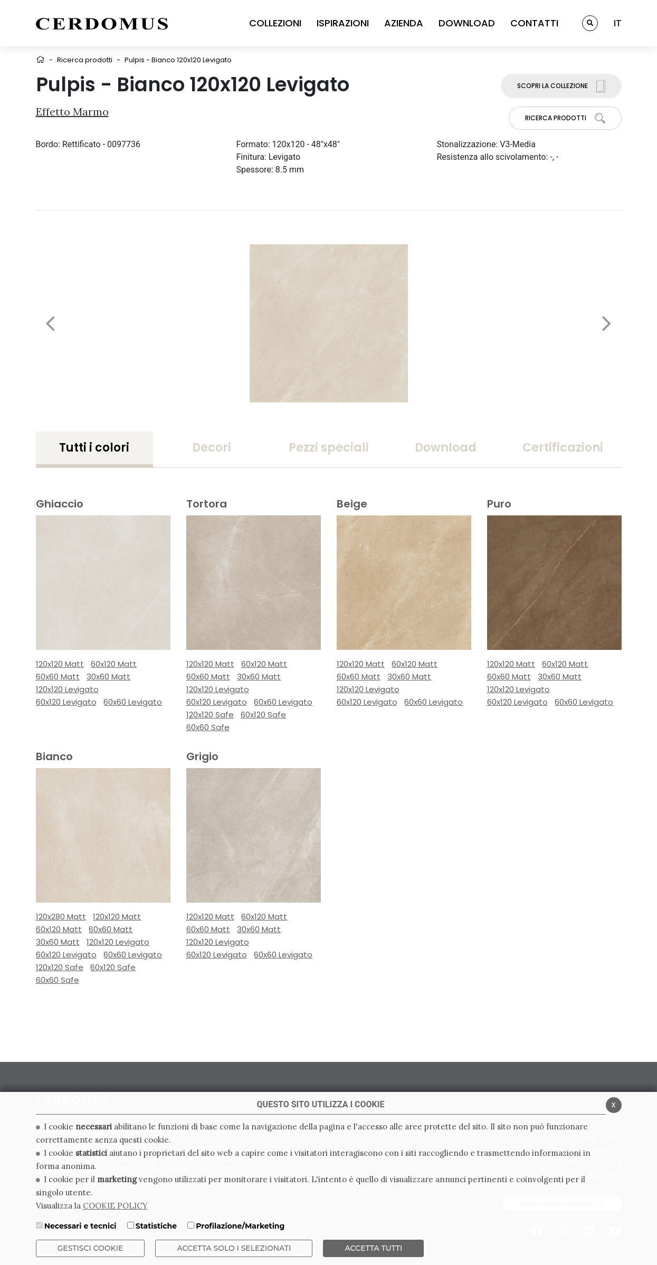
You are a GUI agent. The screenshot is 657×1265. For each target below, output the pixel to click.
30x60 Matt (108, 676)
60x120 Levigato (66, 701)
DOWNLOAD (467, 23)
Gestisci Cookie (90, 1248)
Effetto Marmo (72, 111)
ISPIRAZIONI (343, 23)
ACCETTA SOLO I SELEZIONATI (234, 1248)
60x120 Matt (114, 663)
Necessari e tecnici (80, 1226)
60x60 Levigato (132, 701)
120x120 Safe (210, 714)
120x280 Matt (61, 916)
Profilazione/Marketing (240, 1226)
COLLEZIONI (275, 23)
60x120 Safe (263, 714)
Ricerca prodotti (84, 60)
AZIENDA (403, 23)
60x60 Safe (208, 727)
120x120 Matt (60, 663)
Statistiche (156, 1226)
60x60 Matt (58, 676)
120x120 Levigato (67, 689)
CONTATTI (534, 23)
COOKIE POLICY (115, 1206)
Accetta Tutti (373, 1248)
